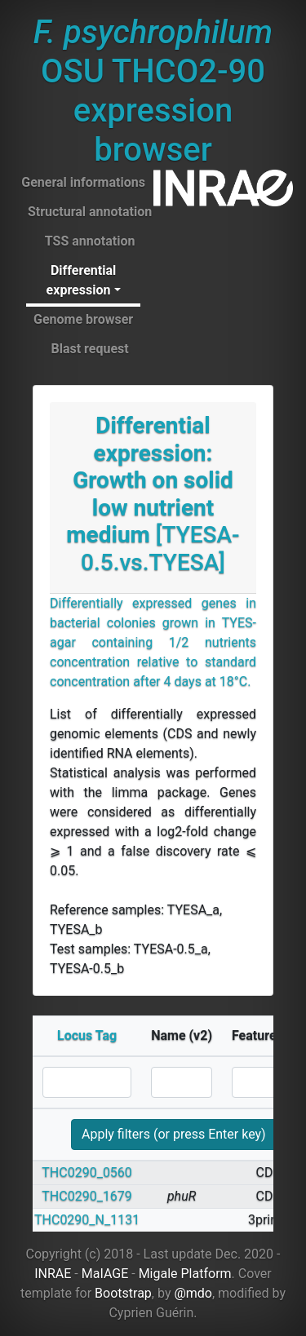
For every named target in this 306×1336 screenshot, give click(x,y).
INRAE (52, 1273)
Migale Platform (185, 1273)
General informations (83, 182)
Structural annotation (90, 211)
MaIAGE (105, 1273)
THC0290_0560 (87, 1172)
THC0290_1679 (87, 1196)
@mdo (193, 1293)
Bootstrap (123, 1293)
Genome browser (83, 319)
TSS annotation (90, 241)
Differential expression (82, 280)
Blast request (89, 348)
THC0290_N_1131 (87, 1220)
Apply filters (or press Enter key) (174, 1134)
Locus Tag (87, 1035)
